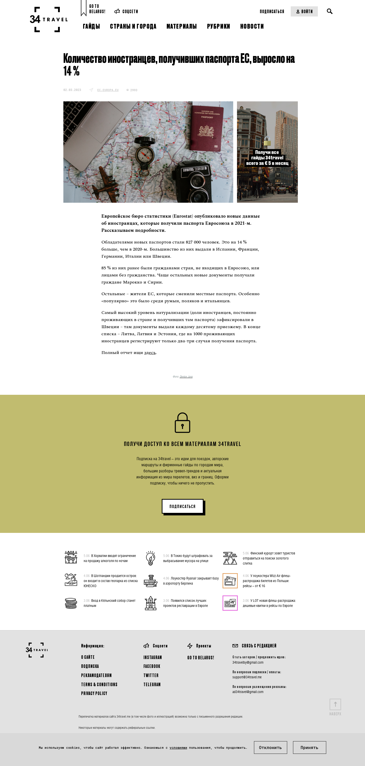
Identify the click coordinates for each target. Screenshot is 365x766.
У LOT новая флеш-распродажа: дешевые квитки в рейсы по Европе (269, 603)
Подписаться (272, 11)
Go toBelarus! (97, 9)
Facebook (151, 666)
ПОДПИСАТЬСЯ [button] (183, 506)
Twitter (151, 675)
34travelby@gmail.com (247, 662)
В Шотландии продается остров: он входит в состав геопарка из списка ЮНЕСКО (111, 580)
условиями (178, 747)
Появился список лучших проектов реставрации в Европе (185, 603)
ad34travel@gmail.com (247, 692)
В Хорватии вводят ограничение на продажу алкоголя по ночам (110, 558)
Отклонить (270, 747)
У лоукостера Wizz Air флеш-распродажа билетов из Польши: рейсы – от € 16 (267, 580)
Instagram (152, 657)
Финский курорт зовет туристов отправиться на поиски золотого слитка (269, 558)
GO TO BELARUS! (200, 657)
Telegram (152, 684)
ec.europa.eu (108, 90)
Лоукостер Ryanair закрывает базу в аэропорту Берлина (191, 580)
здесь (150, 352)
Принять (309, 747)
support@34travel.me (247, 677)
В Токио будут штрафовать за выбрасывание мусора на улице (187, 558)
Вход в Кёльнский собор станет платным (109, 603)
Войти (304, 11)
